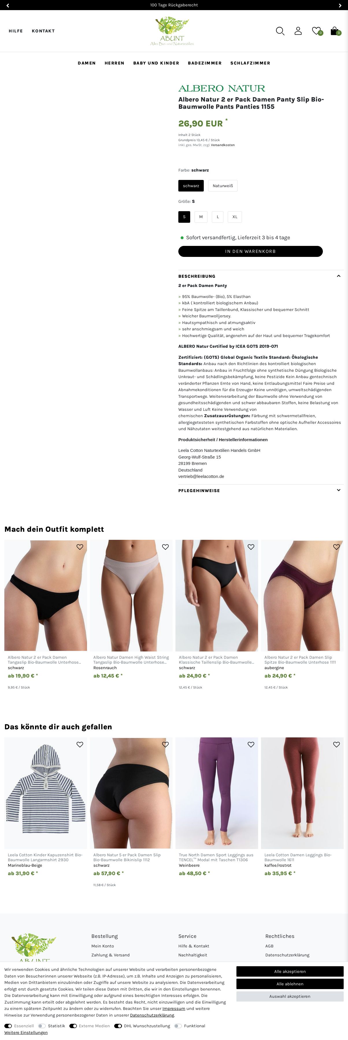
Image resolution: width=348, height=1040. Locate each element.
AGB (269, 946)
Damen (87, 63)
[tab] (261, 377)
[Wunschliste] (316, 31)
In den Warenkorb (250, 251)
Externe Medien (94, 1025)
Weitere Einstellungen (26, 1032)
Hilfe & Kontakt (193, 946)
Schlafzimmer (250, 63)
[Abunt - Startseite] (172, 31)
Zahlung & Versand (110, 955)
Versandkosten (222, 145)
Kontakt (43, 31)
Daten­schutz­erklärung (152, 1015)
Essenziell (24, 1025)
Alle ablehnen (290, 983)
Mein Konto (102, 946)
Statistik (56, 1025)
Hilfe (16, 31)
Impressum (173, 1008)
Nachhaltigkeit (192, 955)
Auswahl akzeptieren (289, 996)
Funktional (194, 1025)
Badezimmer (205, 63)
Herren (115, 63)
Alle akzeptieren (290, 971)
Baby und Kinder (156, 63)
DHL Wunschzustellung (147, 1025)
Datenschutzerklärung (287, 955)
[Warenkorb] (334, 31)
